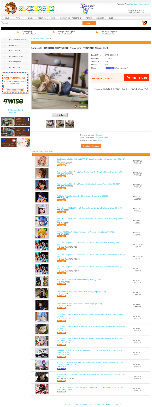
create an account (142, 4)
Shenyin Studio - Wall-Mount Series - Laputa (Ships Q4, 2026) (79, 304)
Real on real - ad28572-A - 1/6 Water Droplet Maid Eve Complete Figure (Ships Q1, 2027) (89, 172)
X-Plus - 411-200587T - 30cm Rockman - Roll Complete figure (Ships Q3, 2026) (86, 232)
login (132, 4)
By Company (11, 67)
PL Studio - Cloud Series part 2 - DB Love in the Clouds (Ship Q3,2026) (83, 196)
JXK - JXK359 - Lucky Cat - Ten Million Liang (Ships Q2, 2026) (79, 280)
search (89, 23)
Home (33, 38)
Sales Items (79, 404)
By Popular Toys (13, 56)
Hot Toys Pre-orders (14, 40)
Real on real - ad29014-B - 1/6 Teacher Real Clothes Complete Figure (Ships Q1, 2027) (88, 184)
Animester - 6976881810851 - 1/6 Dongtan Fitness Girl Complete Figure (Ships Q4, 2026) (89, 208)
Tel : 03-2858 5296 (65, 34)
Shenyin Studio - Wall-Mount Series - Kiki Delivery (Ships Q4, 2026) (81, 292)
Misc (100, 140)
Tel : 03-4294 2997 (29, 34)
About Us (97, 404)
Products (71, 404)
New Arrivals (11, 51)
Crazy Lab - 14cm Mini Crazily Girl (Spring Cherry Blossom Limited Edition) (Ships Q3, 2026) (90, 387)
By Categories (12, 62)
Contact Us (117, 404)
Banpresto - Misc (43, 38)
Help (104, 404)
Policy (109, 404)
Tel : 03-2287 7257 (108, 34)
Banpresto (99, 135)
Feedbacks (89, 404)
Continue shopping (91, 146)
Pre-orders (10, 45)
